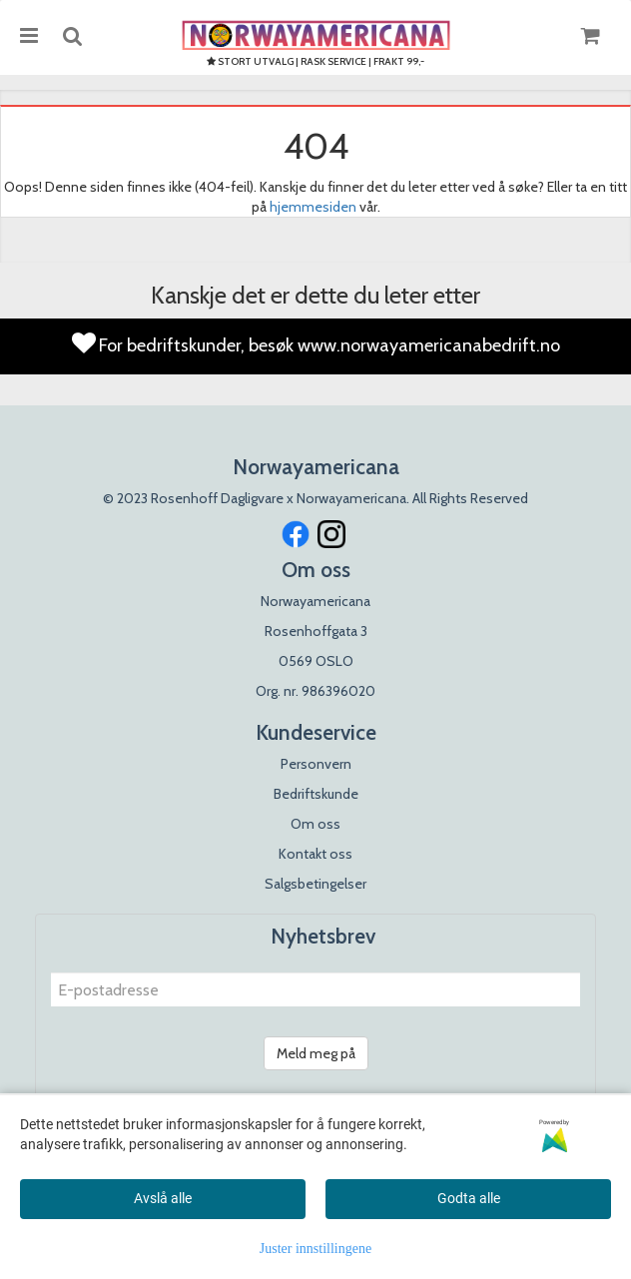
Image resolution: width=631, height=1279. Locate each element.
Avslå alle (163, 1198)
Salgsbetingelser (315, 884)
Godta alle (468, 1198)
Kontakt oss (315, 854)
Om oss (315, 824)
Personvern (316, 764)
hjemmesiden (313, 207)
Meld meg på (316, 1053)
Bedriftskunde (316, 794)
